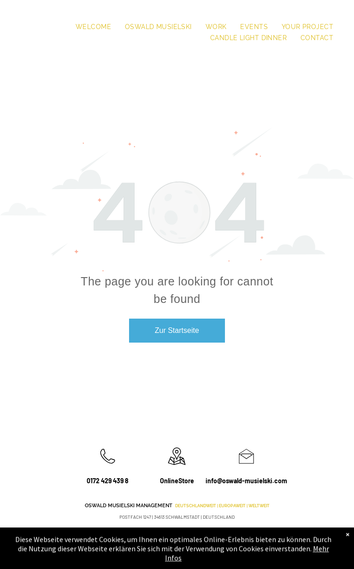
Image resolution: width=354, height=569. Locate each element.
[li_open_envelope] (246, 466)
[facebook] (256, 537)
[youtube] (286, 537)
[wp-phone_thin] (107, 466)
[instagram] (271, 537)
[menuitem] (93, 26)
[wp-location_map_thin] (177, 466)
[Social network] (301, 537)
